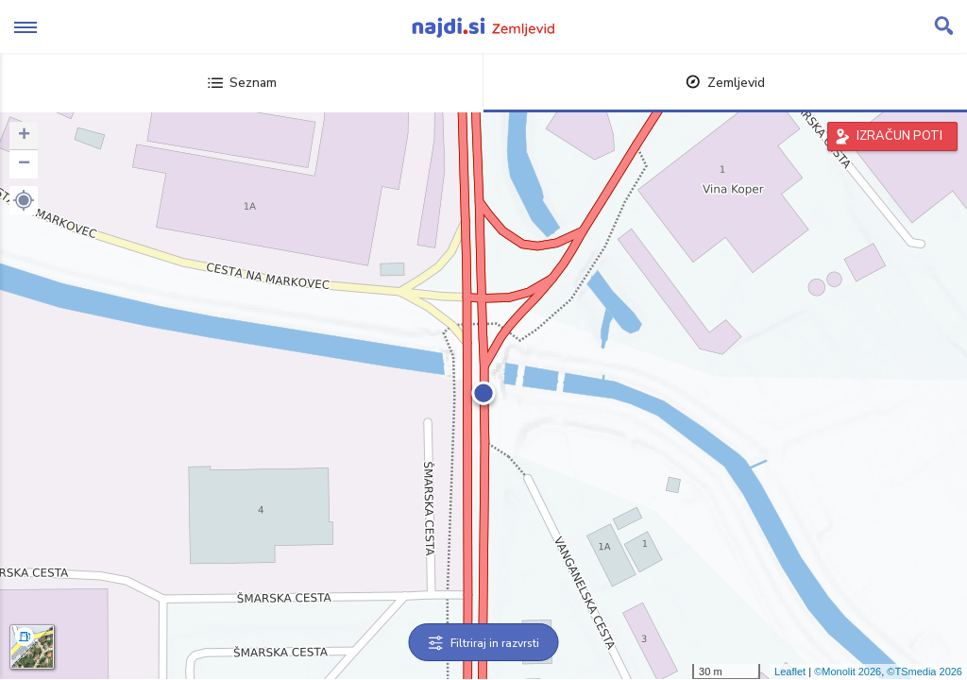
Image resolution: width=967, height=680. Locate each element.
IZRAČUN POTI (899, 136)
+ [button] (24, 136)
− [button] (24, 164)
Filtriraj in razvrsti (484, 643)
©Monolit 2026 (847, 671)
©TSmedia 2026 (924, 671)
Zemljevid (725, 83)
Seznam (242, 83)
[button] (23, 200)
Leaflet (790, 671)
